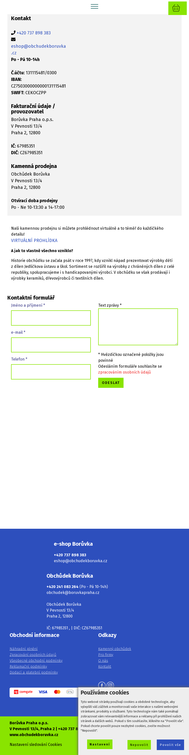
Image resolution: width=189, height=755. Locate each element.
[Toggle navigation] (94, 6)
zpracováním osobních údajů (124, 372)
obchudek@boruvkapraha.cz (73, 592)
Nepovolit (139, 745)
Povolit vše (170, 745)
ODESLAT (111, 383)
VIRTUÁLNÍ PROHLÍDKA (34, 240)
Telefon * (19, 359)
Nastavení (100, 744)
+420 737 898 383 (34, 33)
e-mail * (18, 332)
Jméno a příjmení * (28, 305)
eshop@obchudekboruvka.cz (80, 561)
